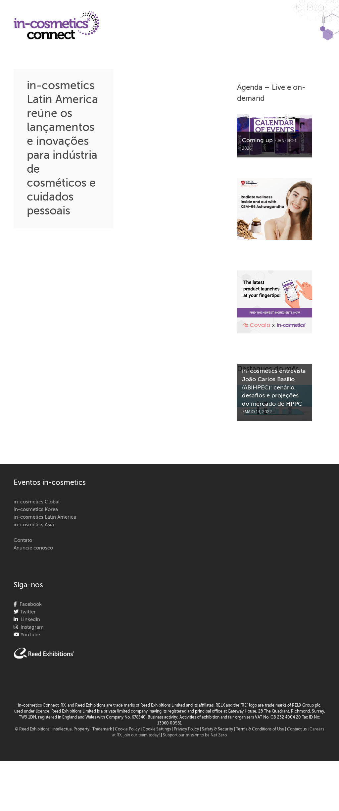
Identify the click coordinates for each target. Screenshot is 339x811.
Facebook (29, 604)
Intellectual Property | (72, 729)
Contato (23, 540)
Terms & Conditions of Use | (261, 729)
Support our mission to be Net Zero (195, 735)
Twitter (27, 611)
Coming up (257, 141)
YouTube (29, 634)
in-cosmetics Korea (36, 509)
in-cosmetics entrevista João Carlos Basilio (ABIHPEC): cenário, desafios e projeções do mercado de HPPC (274, 387)
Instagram (31, 627)
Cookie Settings (157, 729)
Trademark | (103, 729)
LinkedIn (29, 619)
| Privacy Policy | (187, 729)
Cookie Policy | (129, 729)
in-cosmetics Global (37, 501)
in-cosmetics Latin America (45, 517)
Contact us (297, 729)
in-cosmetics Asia (34, 524)
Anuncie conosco (33, 548)
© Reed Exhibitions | (33, 729)
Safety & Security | (218, 729)
